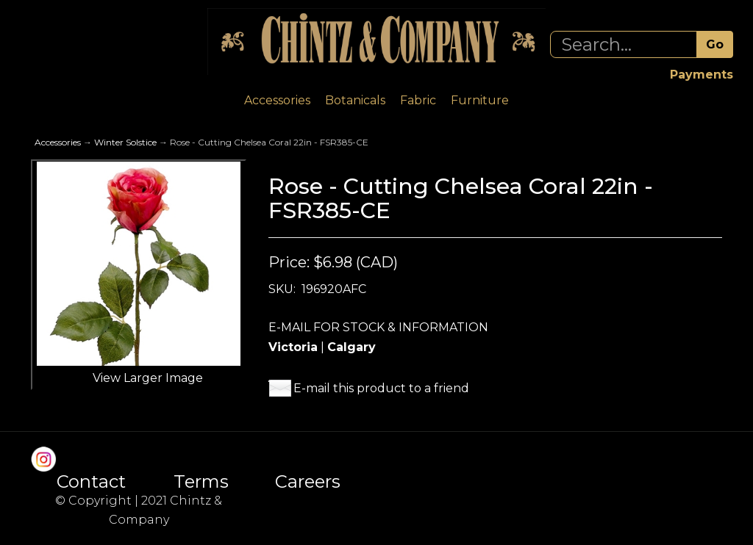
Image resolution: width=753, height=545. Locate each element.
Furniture (480, 100)
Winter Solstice (125, 142)
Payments (701, 75)
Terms (201, 481)
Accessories (277, 100)
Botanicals (355, 100)
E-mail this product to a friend (381, 388)
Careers (307, 481)
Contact (91, 481)
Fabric (418, 100)
